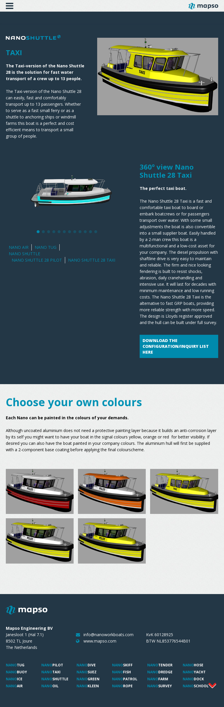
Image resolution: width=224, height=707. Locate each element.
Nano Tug (45, 247)
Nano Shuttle (24, 253)
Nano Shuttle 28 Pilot (37, 260)
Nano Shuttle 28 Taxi (91, 260)
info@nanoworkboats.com (108, 634)
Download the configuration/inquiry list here (176, 346)
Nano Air (19, 247)
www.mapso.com (99, 641)
